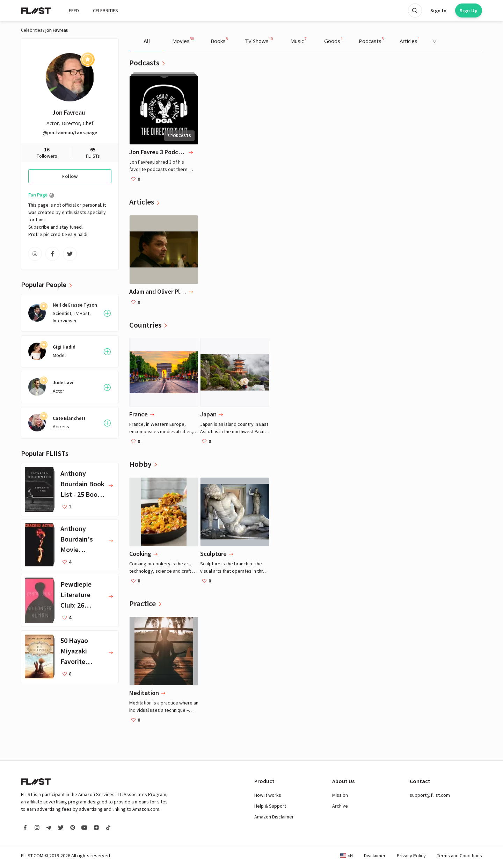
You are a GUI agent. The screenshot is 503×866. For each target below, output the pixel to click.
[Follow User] (107, 313)
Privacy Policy (411, 855)
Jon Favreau (68, 112)
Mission (340, 795)
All (147, 40)
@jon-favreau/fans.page (70, 132)
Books (219, 40)
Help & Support (270, 806)
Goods (333, 40)
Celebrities (31, 30)
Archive (340, 806)
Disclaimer (375, 855)
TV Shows (259, 40)
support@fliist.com (430, 795)
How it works (267, 795)
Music (298, 40)
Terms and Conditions (459, 855)
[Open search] (415, 10)
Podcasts (371, 40)
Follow (70, 176)
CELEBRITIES (105, 10)
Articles (410, 40)
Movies (183, 40)
